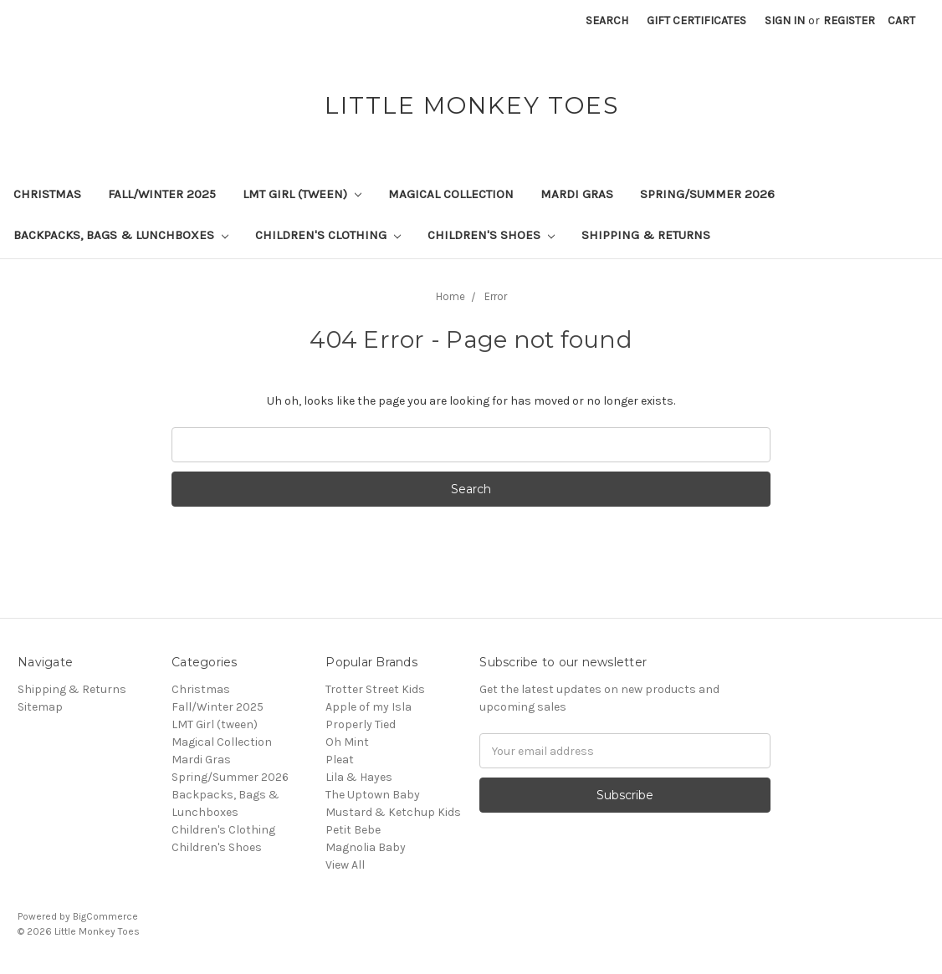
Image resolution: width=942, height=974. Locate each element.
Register (849, 20)
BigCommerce (105, 916)
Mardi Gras (576, 193)
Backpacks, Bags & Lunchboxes (120, 234)
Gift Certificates (696, 20)
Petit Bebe (353, 830)
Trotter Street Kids (375, 689)
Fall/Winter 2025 (162, 193)
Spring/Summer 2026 (707, 193)
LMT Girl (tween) (302, 193)
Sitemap (40, 707)
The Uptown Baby (372, 795)
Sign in (785, 20)
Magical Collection (451, 193)
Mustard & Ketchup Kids (393, 812)
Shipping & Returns (645, 234)
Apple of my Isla (368, 707)
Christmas (47, 193)
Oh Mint (347, 742)
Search (607, 20)
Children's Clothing (328, 234)
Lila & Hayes (358, 777)
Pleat (339, 759)
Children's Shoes (491, 234)
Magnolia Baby (365, 847)
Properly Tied (360, 724)
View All (345, 865)
